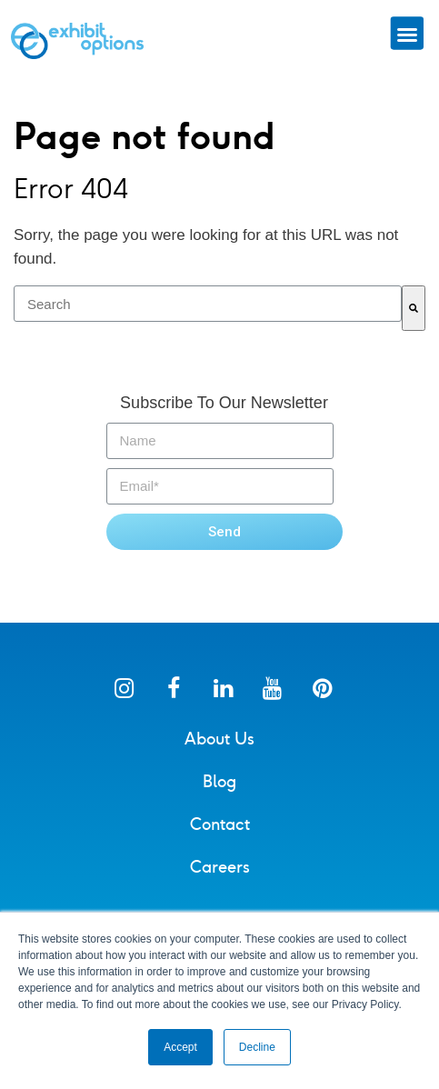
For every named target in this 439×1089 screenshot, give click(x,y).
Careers (220, 867)
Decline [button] (257, 1047)
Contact (220, 824)
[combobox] (208, 303)
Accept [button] (180, 1047)
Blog (219, 782)
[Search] (413, 308)
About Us (219, 739)
